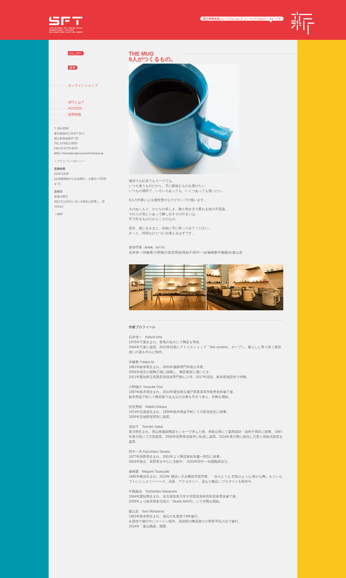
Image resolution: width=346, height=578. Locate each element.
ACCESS (75, 108)
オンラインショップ (83, 85)
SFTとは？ (76, 102)
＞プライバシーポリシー (69, 161)
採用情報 (74, 114)
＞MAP (58, 214)
